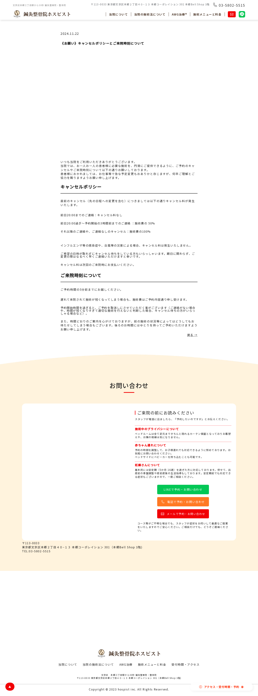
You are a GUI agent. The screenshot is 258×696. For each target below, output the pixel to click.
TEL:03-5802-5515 (36, 551)
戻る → (192, 335)
